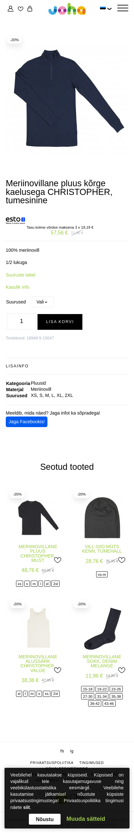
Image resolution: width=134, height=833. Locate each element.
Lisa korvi (60, 322)
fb (62, 751)
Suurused (16, 301)
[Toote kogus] (21, 321)
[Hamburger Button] (122, 9)
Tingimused (91, 763)
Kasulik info (17, 287)
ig (72, 751)
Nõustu (45, 819)
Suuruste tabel (21, 274)
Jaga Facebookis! (27, 421)
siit (26, 807)
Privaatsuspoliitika (51, 763)
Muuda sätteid (85, 819)
